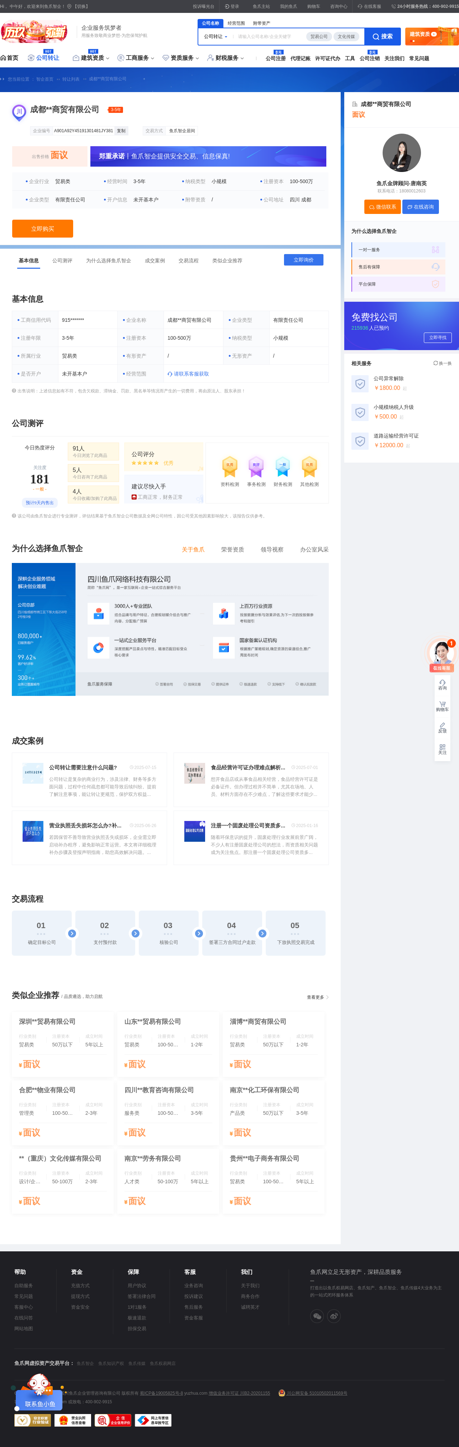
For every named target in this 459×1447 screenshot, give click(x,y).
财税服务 (227, 58)
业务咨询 (193, 1285)
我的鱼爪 (288, 6)
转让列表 (71, 79)
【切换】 (81, 6)
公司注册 (276, 58)
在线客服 (369, 6)
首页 (12, 58)
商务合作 (250, 1296)
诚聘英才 (250, 1307)
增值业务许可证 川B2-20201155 (239, 1393)
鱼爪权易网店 (163, 1363)
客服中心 (23, 1307)
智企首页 (44, 79)
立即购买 (42, 229)
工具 (350, 58)
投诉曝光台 (203, 6)
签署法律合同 (142, 1296)
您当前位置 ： (21, 79)
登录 (235, 6)
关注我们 (394, 58)
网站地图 (23, 1328)
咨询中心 (338, 6)
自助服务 (23, 1285)
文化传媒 (346, 36)
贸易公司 (319, 36)
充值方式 (80, 1285)
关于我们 (250, 1285)
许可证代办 (327, 58)
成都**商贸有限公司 (108, 79)
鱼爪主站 (261, 6)
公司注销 (370, 58)
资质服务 (182, 58)
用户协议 (137, 1285)
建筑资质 (92, 58)
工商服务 (137, 58)
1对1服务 (137, 1307)
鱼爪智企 (85, 1363)
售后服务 (193, 1307)
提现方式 (80, 1296)
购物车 (313, 6)
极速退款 (137, 1318)
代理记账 (300, 58)
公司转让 (47, 58)
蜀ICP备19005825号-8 (161, 1393)
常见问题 (419, 58)
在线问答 (23, 1318)
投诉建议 (193, 1296)
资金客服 (193, 1318)
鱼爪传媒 (137, 1363)
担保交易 (137, 1328)
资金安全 (80, 1307)
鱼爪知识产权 (111, 1363)
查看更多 (315, 997)
